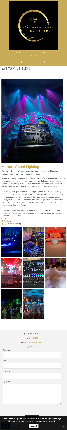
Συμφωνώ (33, 426)
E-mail (5, 361)
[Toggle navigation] (33, 56)
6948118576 (45, 52)
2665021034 (22, 52)
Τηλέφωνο (6, 371)
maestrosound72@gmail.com (33, 342)
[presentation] (32, 411)
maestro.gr (33, 347)
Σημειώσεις (7, 382)
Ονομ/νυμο (7, 350)
